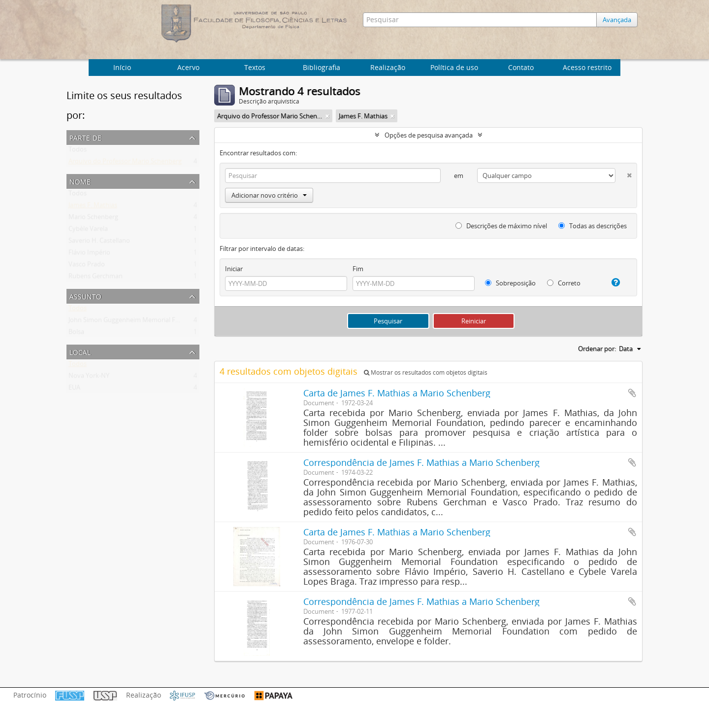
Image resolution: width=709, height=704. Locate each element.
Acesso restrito (587, 67)
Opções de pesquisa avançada (429, 135)
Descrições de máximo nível (501, 225)
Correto (563, 283)
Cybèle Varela (88, 230)
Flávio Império (89, 254)
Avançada (619, 19)
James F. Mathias (92, 207)
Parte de (85, 136)
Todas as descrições (592, 225)
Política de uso (454, 67)
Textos (254, 67)
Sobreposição (510, 283)
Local (80, 351)
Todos (77, 151)
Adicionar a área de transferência (632, 393)
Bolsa (76, 333)
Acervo (188, 67)
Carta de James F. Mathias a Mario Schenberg (396, 393)
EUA (74, 389)
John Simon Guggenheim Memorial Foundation (137, 321)
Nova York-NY (88, 377)
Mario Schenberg (93, 218)
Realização (387, 67)
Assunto (85, 295)
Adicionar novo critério (269, 195)
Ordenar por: (597, 348)
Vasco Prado (86, 266)
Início (122, 67)
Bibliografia (321, 67)
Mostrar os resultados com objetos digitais (425, 372)
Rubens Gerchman (95, 278)
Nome (80, 180)
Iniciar (234, 268)
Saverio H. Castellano (99, 242)
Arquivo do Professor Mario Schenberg (125, 163)
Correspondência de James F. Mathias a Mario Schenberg (421, 462)
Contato (521, 67)
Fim (358, 268)
